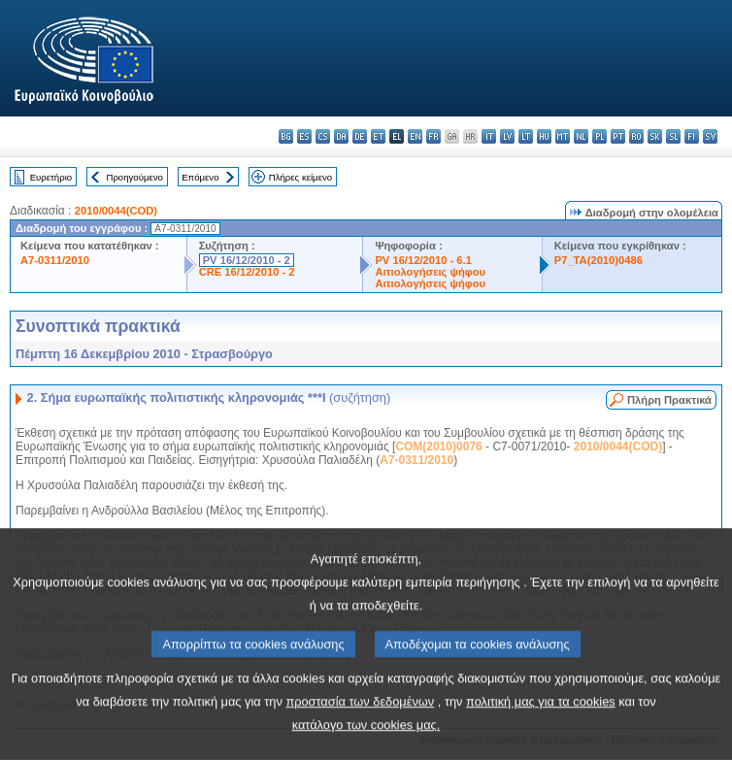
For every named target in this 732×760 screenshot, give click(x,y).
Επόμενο (200, 177)
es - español (304, 136)
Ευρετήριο (51, 177)
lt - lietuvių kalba (525, 136)
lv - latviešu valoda (507, 136)
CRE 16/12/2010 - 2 (247, 272)
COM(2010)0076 (438, 446)
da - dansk (341, 136)
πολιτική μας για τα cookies (541, 734)
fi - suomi (691, 136)
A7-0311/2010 (54, 260)
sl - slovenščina (673, 136)
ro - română (636, 136)
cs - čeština (323, 136)
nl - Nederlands (581, 136)
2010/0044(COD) (116, 210)
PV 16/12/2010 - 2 (246, 260)
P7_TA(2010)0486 (598, 260)
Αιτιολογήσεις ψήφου (430, 272)
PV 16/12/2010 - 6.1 (423, 260)
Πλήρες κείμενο (300, 177)
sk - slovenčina (655, 136)
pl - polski (599, 136)
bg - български (286, 136)
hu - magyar (544, 136)
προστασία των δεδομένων (359, 734)
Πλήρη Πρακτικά (669, 400)
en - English (415, 136)
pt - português (618, 136)
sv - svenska (710, 136)
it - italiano (489, 136)
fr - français (433, 136)
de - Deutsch (359, 136)
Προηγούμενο (134, 177)
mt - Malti (562, 136)
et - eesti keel (378, 136)
